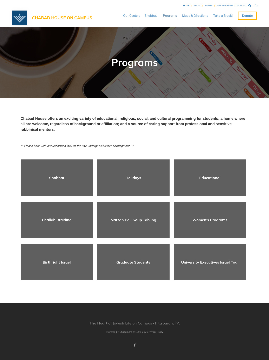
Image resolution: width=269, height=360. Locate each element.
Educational (210, 177)
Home (186, 5)
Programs (170, 16)
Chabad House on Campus (62, 17)
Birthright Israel (57, 262)
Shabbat (151, 16)
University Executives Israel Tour (210, 262)
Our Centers (131, 16)
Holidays (133, 177)
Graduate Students (133, 262)
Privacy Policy (156, 331)
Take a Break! (222, 16)
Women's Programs (209, 219)
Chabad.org (125, 331)
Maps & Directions (195, 16)
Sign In (208, 5)
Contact (242, 5)
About (197, 5)
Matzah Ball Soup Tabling (133, 219)
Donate (247, 16)
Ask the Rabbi (225, 5)
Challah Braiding (57, 219)
